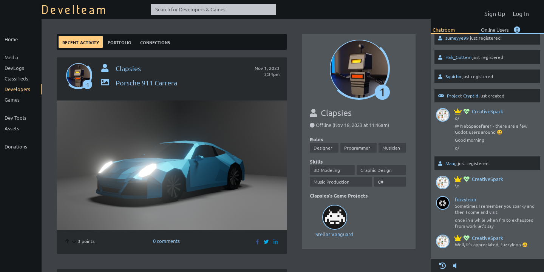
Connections (155, 42)
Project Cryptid (462, 96)
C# (380, 182)
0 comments (166, 241)
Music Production (331, 182)
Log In (521, 13)
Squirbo (453, 76)
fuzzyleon (465, 199)
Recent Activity (80, 42)
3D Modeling (327, 170)
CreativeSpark (479, 111)
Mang (451, 163)
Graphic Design (376, 170)
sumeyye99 (457, 38)
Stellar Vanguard (334, 220)
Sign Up (494, 13)
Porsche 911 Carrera (138, 83)
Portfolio (119, 42)
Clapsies (128, 68)
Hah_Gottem (458, 57)
